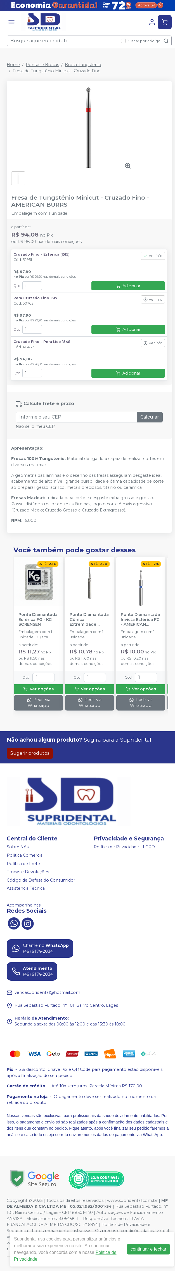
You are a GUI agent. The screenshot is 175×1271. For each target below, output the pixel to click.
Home (13, 64)
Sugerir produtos (29, 753)
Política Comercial (25, 855)
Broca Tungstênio (83, 64)
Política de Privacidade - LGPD (124, 847)
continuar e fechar (148, 1249)
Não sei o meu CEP (35, 426)
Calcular (149, 417)
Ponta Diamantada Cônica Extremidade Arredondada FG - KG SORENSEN (89, 619)
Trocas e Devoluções (28, 871)
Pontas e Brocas (42, 64)
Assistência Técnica (26, 888)
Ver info (152, 256)
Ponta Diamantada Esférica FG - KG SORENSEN (38, 619)
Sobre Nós (18, 847)
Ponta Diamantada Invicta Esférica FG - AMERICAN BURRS (140, 619)
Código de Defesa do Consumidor (41, 880)
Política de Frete (23, 863)
